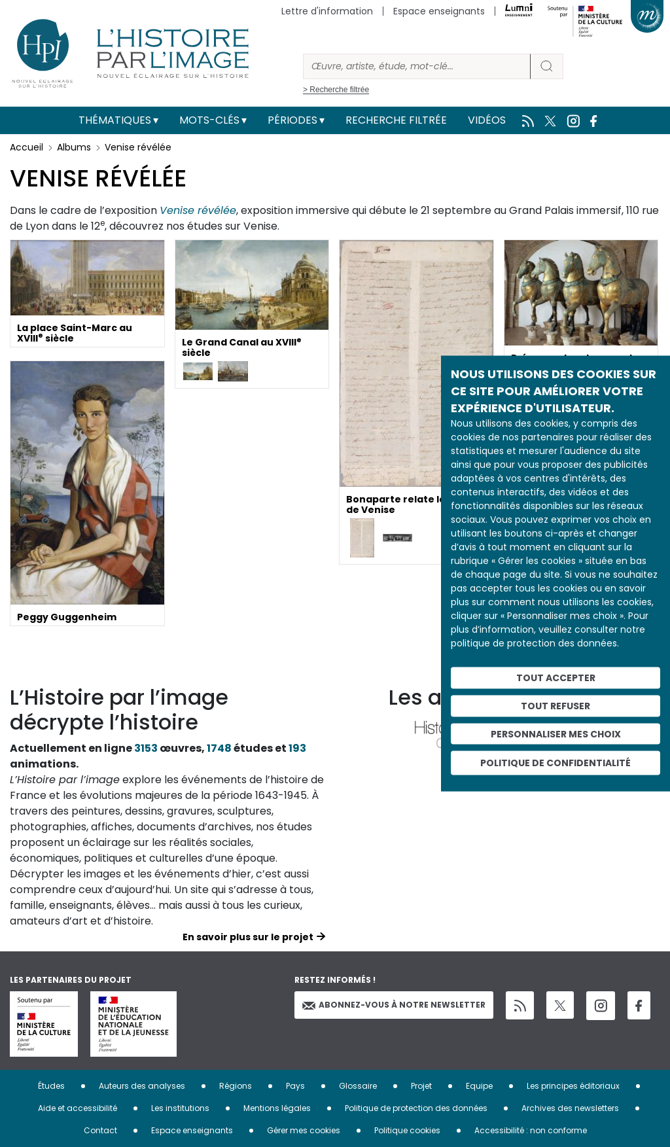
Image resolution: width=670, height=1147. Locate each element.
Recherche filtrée (396, 120)
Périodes (292, 120)
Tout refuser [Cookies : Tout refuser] (555, 705)
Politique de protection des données (416, 1108)
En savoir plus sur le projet (248, 937)
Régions (235, 1085)
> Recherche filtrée (336, 89)
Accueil (26, 147)
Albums (74, 147)
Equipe (479, 1085)
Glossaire (358, 1085)
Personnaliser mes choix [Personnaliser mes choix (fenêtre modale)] (556, 733)
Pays (295, 1085)
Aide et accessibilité (77, 1108)
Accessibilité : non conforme (530, 1130)
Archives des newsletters (570, 1108)
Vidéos (487, 120)
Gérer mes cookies (303, 1130)
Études (51, 1085)
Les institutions (180, 1108)
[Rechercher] (417, 66)
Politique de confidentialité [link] (555, 762)
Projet (421, 1085)
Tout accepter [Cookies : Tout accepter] (555, 677)
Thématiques (115, 120)
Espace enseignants (439, 11)
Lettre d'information (327, 11)
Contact (100, 1130)
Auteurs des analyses (142, 1085)
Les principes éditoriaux (573, 1085)
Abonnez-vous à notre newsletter (393, 1004)
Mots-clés (209, 120)
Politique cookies (407, 1130)
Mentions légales (277, 1108)
